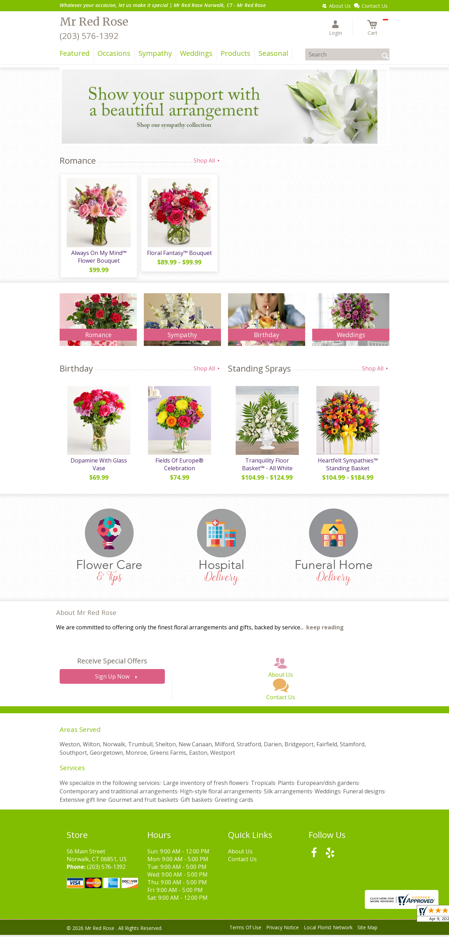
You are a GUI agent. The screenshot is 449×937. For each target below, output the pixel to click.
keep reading (325, 630)
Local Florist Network (328, 929)
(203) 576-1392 (89, 35)
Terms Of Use (245, 929)
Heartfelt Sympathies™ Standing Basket (347, 466)
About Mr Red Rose (86, 614)
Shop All (207, 160)
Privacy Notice (282, 929)
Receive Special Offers (112, 663)
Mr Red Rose (94, 22)
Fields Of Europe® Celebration (179, 466)
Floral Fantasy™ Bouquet (179, 254)
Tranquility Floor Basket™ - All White (266, 466)
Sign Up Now (112, 679)
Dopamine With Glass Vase (98, 466)
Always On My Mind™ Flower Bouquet (98, 258)
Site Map (367, 929)
